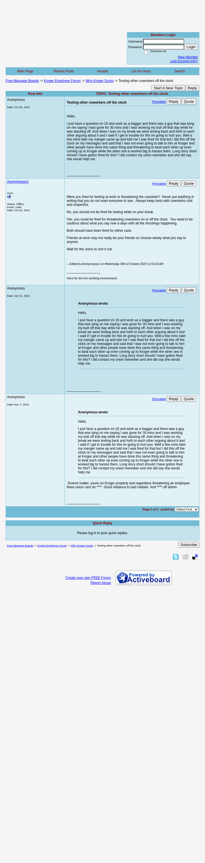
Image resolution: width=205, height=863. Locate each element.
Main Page (25, 71)
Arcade (102, 71)
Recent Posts (64, 71)
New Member (188, 57)
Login (191, 47)
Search (179, 71)
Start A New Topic (168, 88)
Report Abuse (100, 583)
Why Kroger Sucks (99, 81)
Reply (192, 88)
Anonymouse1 (18, 182)
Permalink (159, 101)
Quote (189, 101)
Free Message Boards (22, 81)
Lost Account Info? (184, 61)
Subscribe (189, 545)
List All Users (141, 71)
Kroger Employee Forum (62, 81)
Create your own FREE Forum (88, 578)
